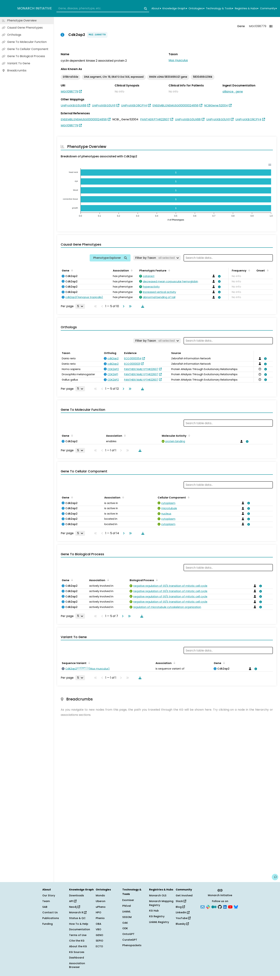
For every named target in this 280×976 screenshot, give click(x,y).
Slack (181, 901)
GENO (99, 935)
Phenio (100, 918)
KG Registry (156, 916)
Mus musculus (178, 60)
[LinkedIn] (225, 906)
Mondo (100, 895)
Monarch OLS (157, 895)
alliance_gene (232, 91)
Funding (47, 924)
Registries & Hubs (246, 8)
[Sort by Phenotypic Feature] (168, 270)
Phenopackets (131, 945)
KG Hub (154, 910)
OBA (98, 924)
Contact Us (50, 912)
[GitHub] (220, 906)
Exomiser (128, 900)
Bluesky (182, 924)
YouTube (183, 918)
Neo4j (74, 907)
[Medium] (213, 906)
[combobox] (102, 8)
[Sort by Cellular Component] (188, 497)
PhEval (126, 906)
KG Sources (76, 952)
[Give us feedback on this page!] (275, 877)
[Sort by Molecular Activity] (188, 435)
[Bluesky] (236, 906)
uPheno (101, 907)
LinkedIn (182, 912)
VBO (98, 929)
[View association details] (218, 276)
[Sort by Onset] (267, 270)
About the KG (78, 946)
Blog (180, 907)
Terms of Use (77, 935)
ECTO (99, 946)
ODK (125, 928)
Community (268, 8)
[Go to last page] (129, 306)
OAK (125, 923)
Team (46, 901)
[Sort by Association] (131, 270)
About (156, 8)
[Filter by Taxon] (157, 257)
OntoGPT (128, 934)
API (72, 901)
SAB (44, 907)
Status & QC (77, 918)
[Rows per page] (80, 306)
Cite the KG (76, 940)
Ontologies (196, 8)
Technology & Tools (219, 8)
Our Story (48, 895)
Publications (50, 918)
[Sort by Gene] (71, 270)
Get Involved (184, 895)
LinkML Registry (159, 922)
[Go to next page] (123, 306)
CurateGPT (129, 940)
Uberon (100, 901)
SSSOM (127, 917)
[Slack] (208, 906)
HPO (98, 912)
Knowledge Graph (174, 8)
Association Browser (77, 965)
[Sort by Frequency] (248, 270)
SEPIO (99, 940)
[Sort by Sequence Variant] (88, 663)
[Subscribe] (202, 906)
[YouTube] (230, 906)
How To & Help (78, 924)
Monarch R (77, 912)
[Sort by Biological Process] (156, 580)
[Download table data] (142, 306)
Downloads (76, 895)
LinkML (126, 911)
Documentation (79, 929)
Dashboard (76, 957)
